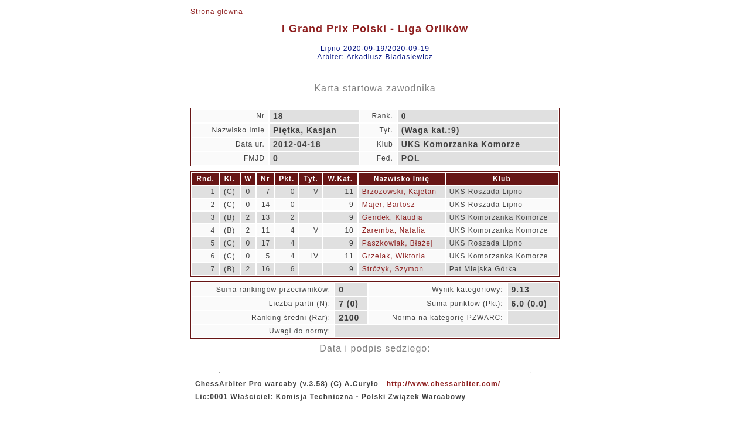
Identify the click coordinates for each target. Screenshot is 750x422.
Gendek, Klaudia (392, 217)
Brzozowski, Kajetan (399, 192)
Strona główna (216, 12)
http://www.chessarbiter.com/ (443, 384)
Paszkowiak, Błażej (397, 243)
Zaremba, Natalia (393, 230)
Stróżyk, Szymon (393, 269)
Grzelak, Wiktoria (393, 256)
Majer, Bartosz (388, 204)
